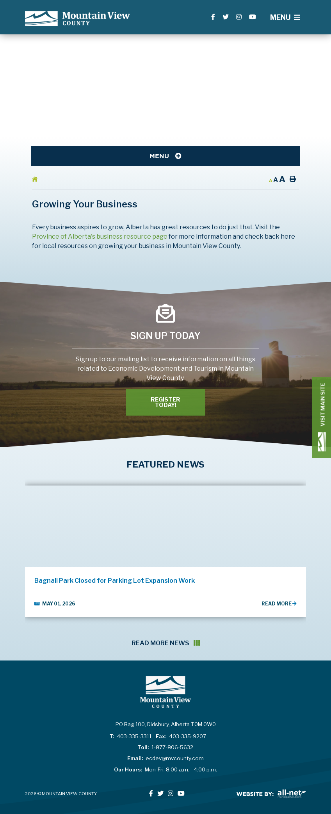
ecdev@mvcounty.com (165, 758)
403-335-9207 (181, 736)
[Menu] (285, 17)
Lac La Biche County (77, 18)
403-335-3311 (130, 736)
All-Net (271, 793)
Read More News (166, 643)
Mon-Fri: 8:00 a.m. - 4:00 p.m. (165, 769)
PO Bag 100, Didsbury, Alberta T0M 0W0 (166, 724)
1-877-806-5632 (165, 747)
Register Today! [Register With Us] (165, 402)
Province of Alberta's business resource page (99, 236)
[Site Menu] (165, 156)
